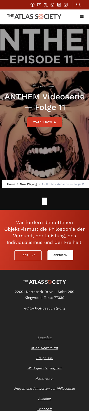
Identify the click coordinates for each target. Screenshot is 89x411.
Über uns (28, 255)
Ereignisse (44, 358)
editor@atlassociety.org (44, 308)
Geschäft (44, 409)
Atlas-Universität (44, 348)
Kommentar (44, 378)
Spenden (60, 255)
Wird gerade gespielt (45, 368)
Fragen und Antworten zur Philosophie (44, 388)
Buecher (44, 399)
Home (11, 184)
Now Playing (28, 184)
